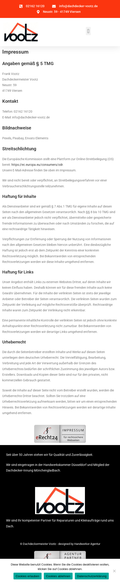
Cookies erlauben (27, 576)
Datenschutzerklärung (92, 576)
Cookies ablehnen (58, 576)
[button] (88, 31)
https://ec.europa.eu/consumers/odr (37, 164)
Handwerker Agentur (87, 544)
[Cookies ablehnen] (114, 571)
